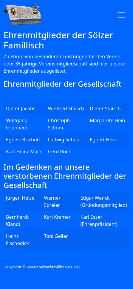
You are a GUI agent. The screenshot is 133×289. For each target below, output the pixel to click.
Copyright (12, 267)
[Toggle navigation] (121, 15)
